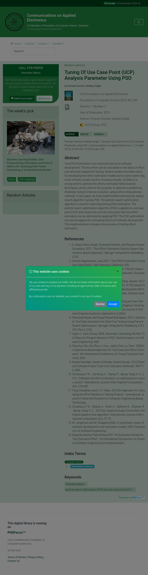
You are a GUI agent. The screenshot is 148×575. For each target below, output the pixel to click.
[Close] (118, 271)
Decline (100, 304)
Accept (113, 304)
